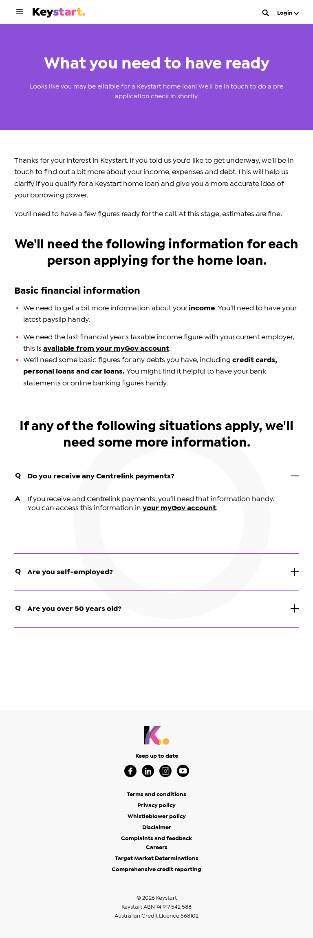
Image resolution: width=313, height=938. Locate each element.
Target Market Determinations (156, 858)
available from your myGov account (106, 348)
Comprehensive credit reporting (156, 869)
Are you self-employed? (157, 573)
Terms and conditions (156, 794)
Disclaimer (156, 827)
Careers (157, 847)
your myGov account (179, 507)
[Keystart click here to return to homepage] (59, 14)
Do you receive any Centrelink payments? (157, 477)
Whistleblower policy (157, 816)
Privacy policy (156, 805)
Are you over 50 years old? (157, 609)
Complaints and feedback (156, 838)
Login (288, 13)
